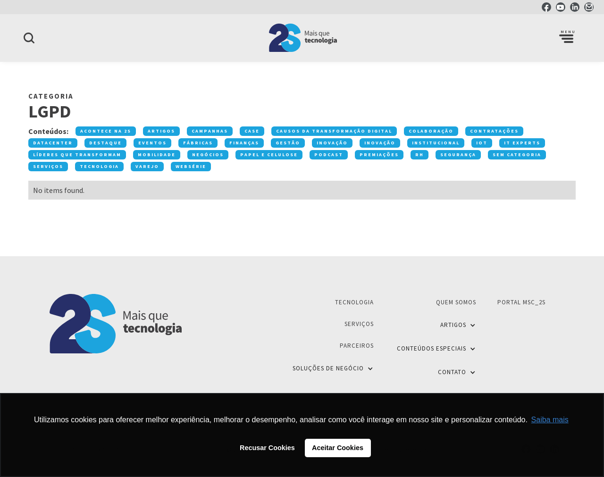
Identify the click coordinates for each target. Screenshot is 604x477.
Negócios (208, 154)
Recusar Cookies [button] (267, 448)
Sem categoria (517, 154)
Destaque (105, 143)
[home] (302, 38)
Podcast (328, 154)
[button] (566, 38)
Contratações (494, 131)
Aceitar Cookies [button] (337, 448)
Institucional (436, 143)
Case (252, 131)
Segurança (458, 154)
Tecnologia (99, 166)
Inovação (332, 143)
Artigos (161, 131)
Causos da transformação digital (334, 131)
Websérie (191, 166)
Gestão (288, 143)
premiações (379, 154)
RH (419, 154)
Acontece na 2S (105, 131)
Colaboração (431, 131)
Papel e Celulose (269, 154)
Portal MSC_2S (521, 302)
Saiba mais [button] (550, 420)
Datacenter (53, 143)
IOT (481, 143)
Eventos (152, 143)
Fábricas (198, 143)
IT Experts (522, 143)
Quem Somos (456, 302)
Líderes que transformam (77, 154)
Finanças (244, 143)
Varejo (147, 166)
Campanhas (210, 131)
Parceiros (357, 346)
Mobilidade (157, 154)
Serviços (48, 166)
